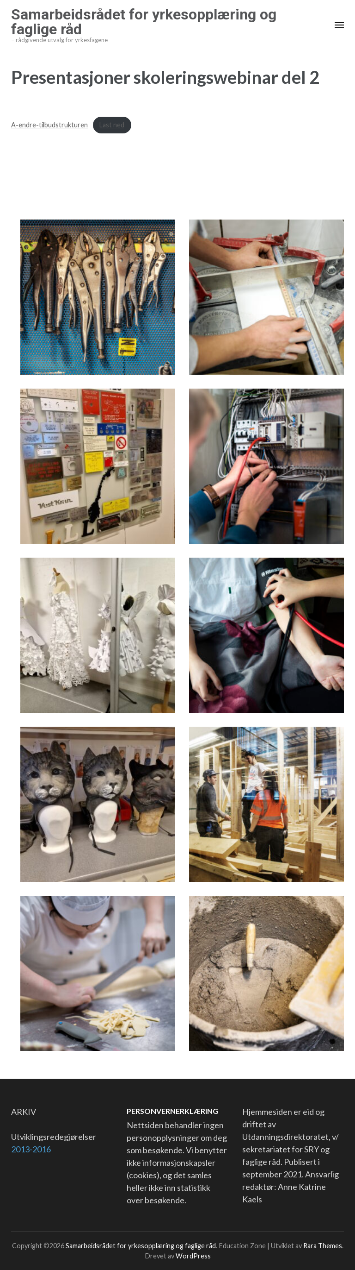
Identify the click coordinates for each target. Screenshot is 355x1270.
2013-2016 (31, 1149)
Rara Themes (322, 1246)
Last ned (111, 125)
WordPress (193, 1256)
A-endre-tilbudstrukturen (49, 125)
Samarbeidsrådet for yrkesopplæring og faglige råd (143, 22)
